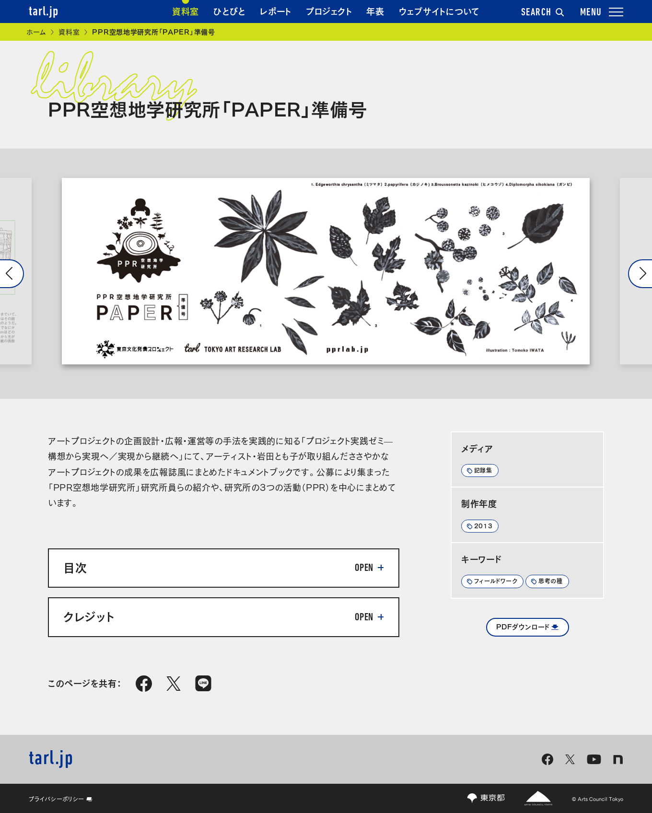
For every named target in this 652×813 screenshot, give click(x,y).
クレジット (89, 615)
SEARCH (542, 13)
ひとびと (229, 10)
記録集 (483, 469)
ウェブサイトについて (439, 10)
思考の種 (550, 580)
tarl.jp (43, 12)
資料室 (185, 10)
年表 (375, 10)
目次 (75, 566)
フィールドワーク (496, 580)
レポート (275, 10)
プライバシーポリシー (61, 798)
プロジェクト (329, 10)
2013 (483, 525)
